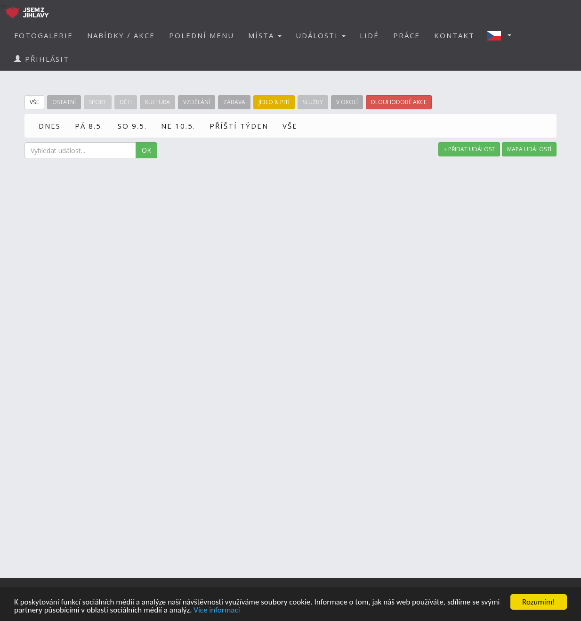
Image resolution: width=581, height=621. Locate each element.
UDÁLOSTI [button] (321, 35)
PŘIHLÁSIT (41, 59)
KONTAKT (454, 35)
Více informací (217, 610)
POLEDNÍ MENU (201, 35)
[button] (502, 35)
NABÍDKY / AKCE (121, 35)
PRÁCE (406, 35)
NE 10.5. (178, 126)
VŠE (290, 126)
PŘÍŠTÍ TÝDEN (239, 126)
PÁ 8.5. (89, 126)
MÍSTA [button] (265, 35)
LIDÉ (369, 35)
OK (146, 150)
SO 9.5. (132, 126)
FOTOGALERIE (43, 35)
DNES (50, 126)
